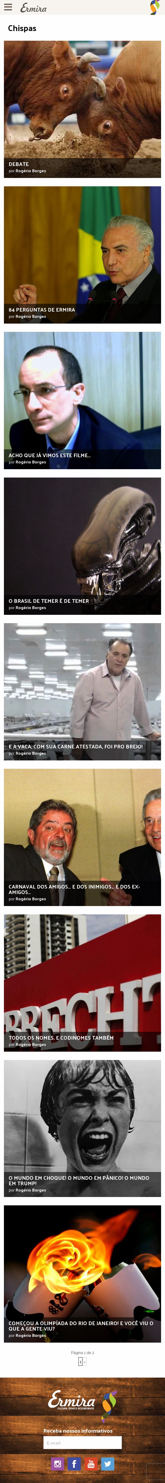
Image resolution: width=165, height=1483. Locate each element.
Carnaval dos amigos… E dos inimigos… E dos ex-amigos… (74, 889)
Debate (19, 164)
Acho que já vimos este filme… (50, 455)
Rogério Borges (31, 170)
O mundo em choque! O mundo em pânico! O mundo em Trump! (79, 1180)
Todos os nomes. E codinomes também (61, 1037)
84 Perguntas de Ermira (42, 309)
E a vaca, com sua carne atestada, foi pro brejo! (76, 746)
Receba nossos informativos (82, 1438)
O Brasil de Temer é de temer (49, 600)
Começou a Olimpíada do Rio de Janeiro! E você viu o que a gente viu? (81, 1325)
